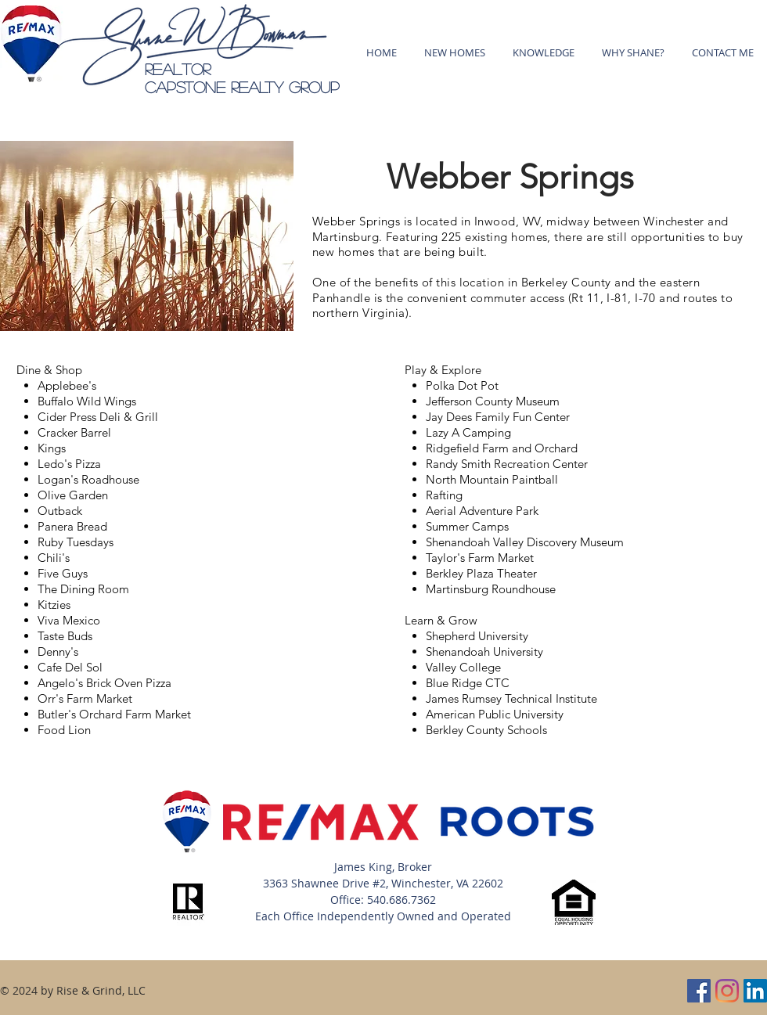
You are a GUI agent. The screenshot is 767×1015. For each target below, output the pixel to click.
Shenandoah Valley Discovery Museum (525, 541)
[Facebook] (699, 990)
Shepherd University (477, 635)
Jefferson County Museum (493, 401)
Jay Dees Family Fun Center (498, 416)
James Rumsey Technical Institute (511, 698)
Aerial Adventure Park (482, 510)
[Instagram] (727, 990)
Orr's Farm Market (85, 698)
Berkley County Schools (486, 729)
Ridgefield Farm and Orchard (502, 448)
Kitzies (54, 604)
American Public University (495, 714)
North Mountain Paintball (492, 479)
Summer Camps (467, 526)
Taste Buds (65, 635)
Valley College (463, 667)
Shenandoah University (484, 651)
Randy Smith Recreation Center (507, 463)
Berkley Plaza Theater (481, 573)
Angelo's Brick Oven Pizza (104, 682)
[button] (543, 52)
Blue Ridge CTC (468, 682)
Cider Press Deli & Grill (98, 416)
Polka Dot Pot (462, 385)
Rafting (444, 495)
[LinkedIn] (755, 990)
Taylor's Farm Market (480, 557)
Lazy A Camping (468, 432)
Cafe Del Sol (70, 667)
